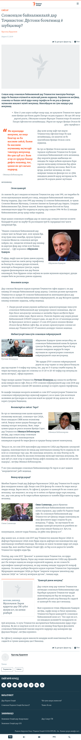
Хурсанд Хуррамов (9, 32)
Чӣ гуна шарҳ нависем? (52, 701)
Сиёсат (5, 10)
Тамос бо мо (46, 705)
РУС (54, 737)
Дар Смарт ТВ (47, 719)
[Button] (61, 42)
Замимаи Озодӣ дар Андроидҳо (14, 719)
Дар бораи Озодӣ (8, 701)
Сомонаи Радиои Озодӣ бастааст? (15, 705)
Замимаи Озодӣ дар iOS (11, 724)
